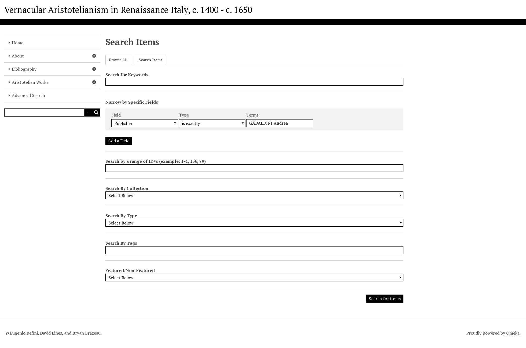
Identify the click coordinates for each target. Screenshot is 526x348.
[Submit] (96, 112)
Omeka (513, 333)
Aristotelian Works (30, 82)
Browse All (118, 59)
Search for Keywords (126, 75)
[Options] (88, 112)
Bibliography (24, 69)
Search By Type (121, 216)
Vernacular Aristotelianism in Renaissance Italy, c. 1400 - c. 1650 (128, 9)
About (18, 56)
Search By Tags (121, 243)
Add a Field (119, 141)
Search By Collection (126, 188)
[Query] (52, 112)
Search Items (150, 59)
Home (17, 43)
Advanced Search (28, 95)
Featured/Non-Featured (130, 270)
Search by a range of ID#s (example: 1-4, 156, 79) (155, 161)
